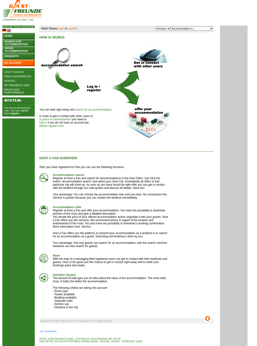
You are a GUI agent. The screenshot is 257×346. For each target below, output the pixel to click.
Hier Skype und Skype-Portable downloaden (68, 341)
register (14, 113)
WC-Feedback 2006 (16, 85)
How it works (14, 72)
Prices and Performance (14, 89)
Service (9, 80)
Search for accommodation (16, 42)
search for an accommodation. (93, 109)
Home (8, 36)
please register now (51, 125)
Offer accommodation (16, 49)
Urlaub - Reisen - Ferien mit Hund (121, 341)
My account (13, 62)
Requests (12, 56)
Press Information (17, 76)
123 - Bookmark (48, 331)
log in (42, 122)
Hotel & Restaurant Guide (56, 339)
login (61, 28)
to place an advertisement (55, 119)
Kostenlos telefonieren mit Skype (98, 339)
